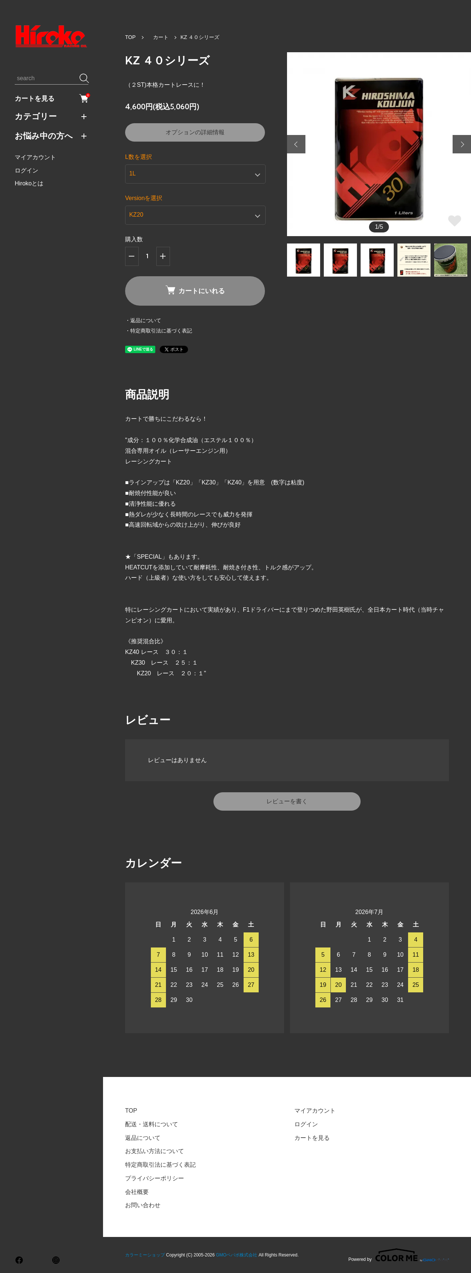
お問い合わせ (142, 1205)
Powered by (398, 1255)
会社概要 (137, 1192)
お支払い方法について (154, 1151)
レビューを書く (287, 801)
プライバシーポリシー (154, 1178)
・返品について (143, 320)
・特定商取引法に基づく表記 (158, 331)
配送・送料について (151, 1124)
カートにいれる (195, 290)
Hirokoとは (29, 183)
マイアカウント (35, 157)
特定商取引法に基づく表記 (160, 1165)
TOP (130, 37)
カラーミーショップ (145, 1255)
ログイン (26, 170)
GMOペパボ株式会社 (237, 1255)
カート (158, 37)
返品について (142, 1138)
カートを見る (51, 98)
